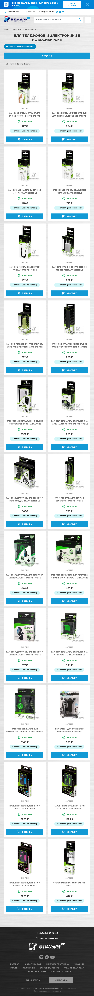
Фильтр (46, 56)
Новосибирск (13, 12)
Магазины (79, 964)
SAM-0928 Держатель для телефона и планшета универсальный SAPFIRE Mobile (69, 578)
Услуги (14, 968)
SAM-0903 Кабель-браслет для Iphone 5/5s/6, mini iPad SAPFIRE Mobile (24, 116)
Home (6, 30)
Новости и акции (32, 964)
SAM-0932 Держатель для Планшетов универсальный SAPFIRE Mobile (24, 732)
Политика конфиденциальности (47, 991)
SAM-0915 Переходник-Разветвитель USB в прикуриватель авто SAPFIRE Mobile (24, 347)
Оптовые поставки (61, 972)
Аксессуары (31, 30)
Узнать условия (72, 4)
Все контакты (33, 980)
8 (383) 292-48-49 (46, 12)
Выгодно (88, 18)
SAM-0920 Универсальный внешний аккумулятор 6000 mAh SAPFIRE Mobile (25, 424)
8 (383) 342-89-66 (48, 938)
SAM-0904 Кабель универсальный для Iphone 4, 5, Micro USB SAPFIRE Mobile (69, 116)
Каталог (17, 30)
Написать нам (61, 980)
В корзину (27, 139)
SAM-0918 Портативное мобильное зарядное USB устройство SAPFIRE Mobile (69, 347)
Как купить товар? (49, 968)
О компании (28, 968)
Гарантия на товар (74, 968)
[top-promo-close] (87, 4)
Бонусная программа (57, 964)
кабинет (31, 12)
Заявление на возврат (34, 972)
